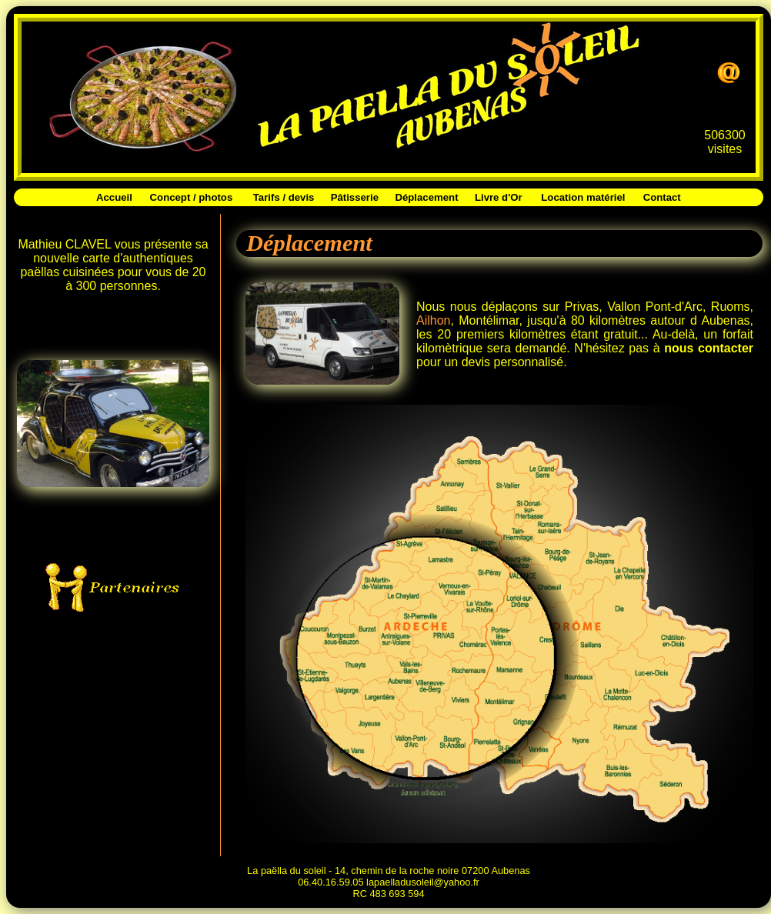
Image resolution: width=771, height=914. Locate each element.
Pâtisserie (355, 197)
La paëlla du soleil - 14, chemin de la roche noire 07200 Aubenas (388, 870)
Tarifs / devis (284, 197)
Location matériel (583, 197)
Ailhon (433, 320)
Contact (662, 197)
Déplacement (426, 197)
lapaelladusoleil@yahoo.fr (422, 882)
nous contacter (708, 348)
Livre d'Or (498, 197)
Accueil (114, 197)
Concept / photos (191, 197)
